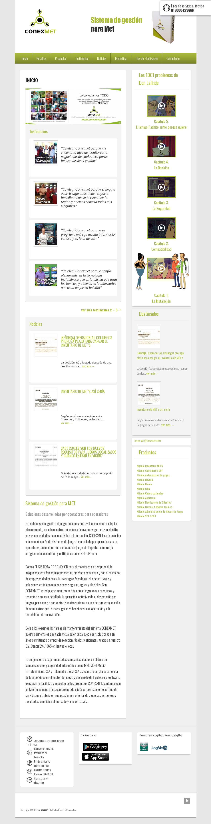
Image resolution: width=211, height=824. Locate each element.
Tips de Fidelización (146, 58)
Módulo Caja (143, 489)
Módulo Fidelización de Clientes (154, 502)
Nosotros (41, 58)
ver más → (88, 366)
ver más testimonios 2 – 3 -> (101, 310)
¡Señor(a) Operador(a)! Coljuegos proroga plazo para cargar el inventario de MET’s (86, 341)
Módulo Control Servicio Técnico (154, 507)
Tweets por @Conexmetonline (147, 440)
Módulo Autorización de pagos (153, 475)
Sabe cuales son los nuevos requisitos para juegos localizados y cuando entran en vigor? (88, 451)
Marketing (121, 58)
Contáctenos (173, 58)
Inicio (25, 58)
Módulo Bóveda (145, 480)
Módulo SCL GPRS (146, 516)
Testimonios (82, 58)
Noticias (101, 58)
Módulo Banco (144, 484)
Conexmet (43, 810)
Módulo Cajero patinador (150, 493)
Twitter (187, 801)
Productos (61, 58)
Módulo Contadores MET (150, 470)
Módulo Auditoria (146, 498)
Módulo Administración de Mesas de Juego (160, 511)
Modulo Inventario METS (150, 466)
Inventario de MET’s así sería (83, 391)
